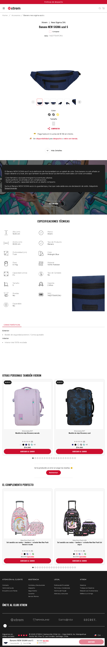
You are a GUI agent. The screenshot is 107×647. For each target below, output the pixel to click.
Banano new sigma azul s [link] (33, 15)
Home (5, 15)
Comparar (54, 31)
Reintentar (53, 472)
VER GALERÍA (53, 203)
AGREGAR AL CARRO (27, 451)
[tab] (11, 325)
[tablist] (53, 325)
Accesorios (16, 15)
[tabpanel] (53, 348)
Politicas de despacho (53, 2)
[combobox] (99, 635)
